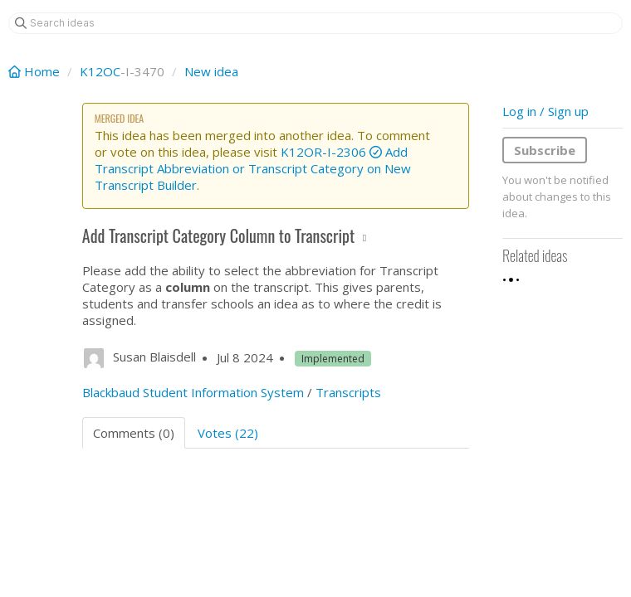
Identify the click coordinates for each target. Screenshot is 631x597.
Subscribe (544, 150)
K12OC (100, 71)
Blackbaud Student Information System (193, 392)
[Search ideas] (315, 23)
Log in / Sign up (545, 111)
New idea (211, 71)
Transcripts (348, 392)
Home (35, 71)
